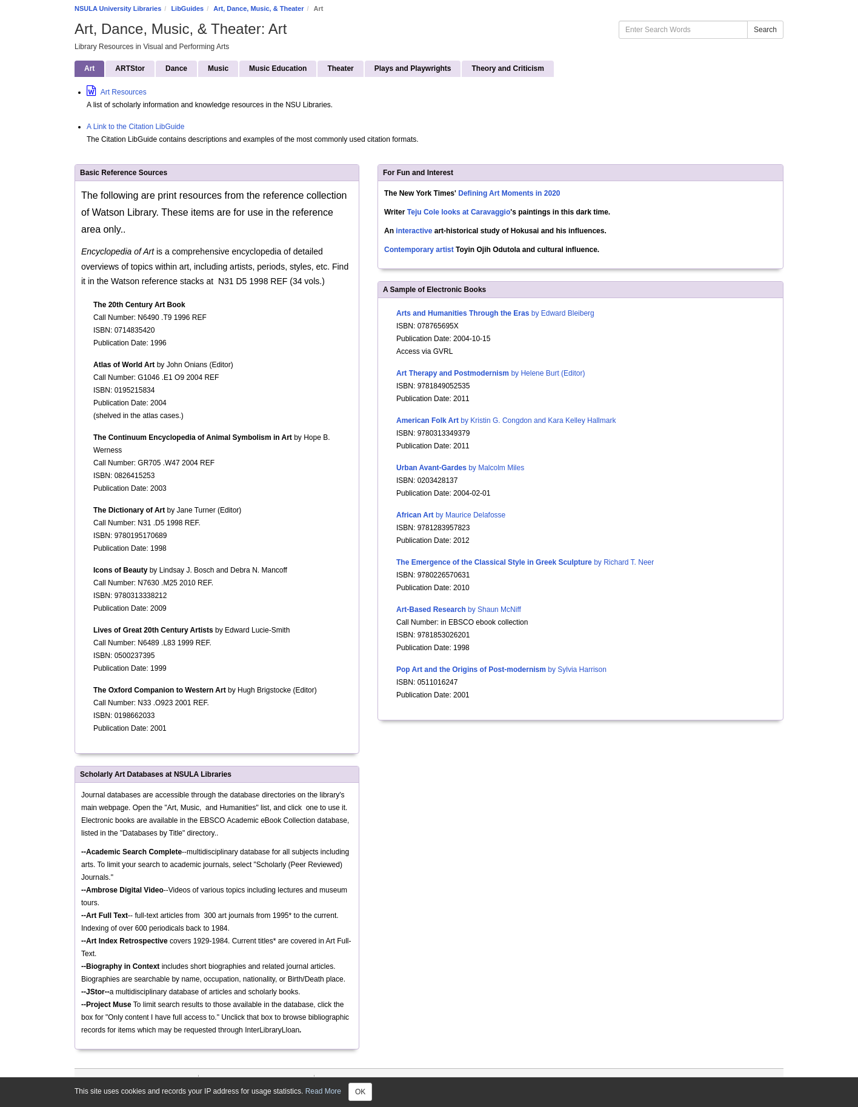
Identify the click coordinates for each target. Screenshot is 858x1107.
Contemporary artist (419, 249)
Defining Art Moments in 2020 (509, 193)
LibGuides (187, 8)
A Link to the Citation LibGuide (135, 126)
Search (765, 29)
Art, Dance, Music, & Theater (258, 8)
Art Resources (117, 92)
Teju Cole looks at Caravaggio (458, 212)
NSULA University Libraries (118, 8)
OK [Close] (360, 1092)
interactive (414, 231)
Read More (323, 1091)
